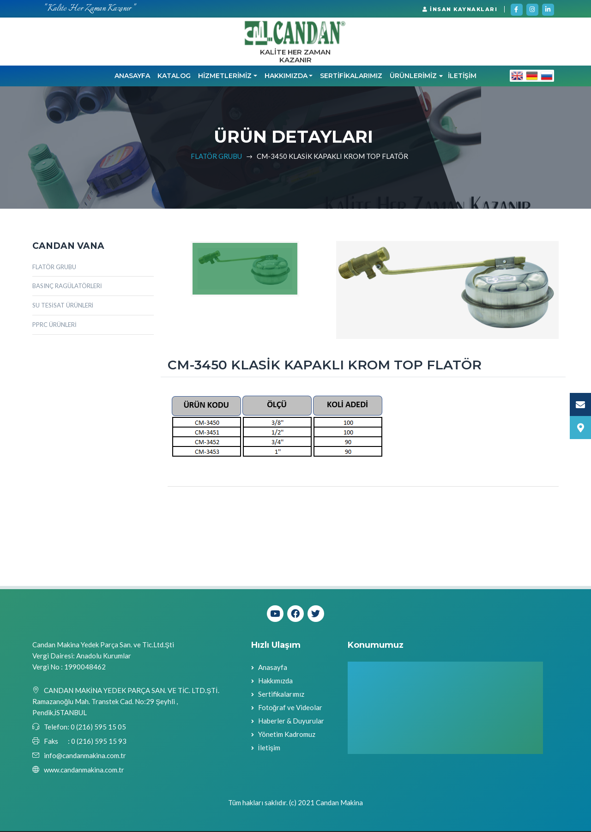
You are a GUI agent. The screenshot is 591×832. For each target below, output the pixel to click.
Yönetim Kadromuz (286, 735)
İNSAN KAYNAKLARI (459, 9)
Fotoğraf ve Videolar (290, 708)
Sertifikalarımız (281, 695)
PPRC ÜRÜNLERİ (54, 325)
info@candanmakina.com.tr (85, 756)
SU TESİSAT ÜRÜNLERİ (62, 306)
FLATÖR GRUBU (216, 156)
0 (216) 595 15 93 (99, 742)
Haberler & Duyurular (291, 721)
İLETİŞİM (462, 76)
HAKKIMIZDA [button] (286, 76)
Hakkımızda (275, 681)
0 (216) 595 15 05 (97, 727)
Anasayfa (132, 76)
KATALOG (174, 76)
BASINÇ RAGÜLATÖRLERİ (67, 286)
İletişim (269, 748)
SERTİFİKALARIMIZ (351, 76)
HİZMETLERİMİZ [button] (225, 76)
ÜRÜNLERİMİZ (416, 76)
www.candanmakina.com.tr (84, 770)
